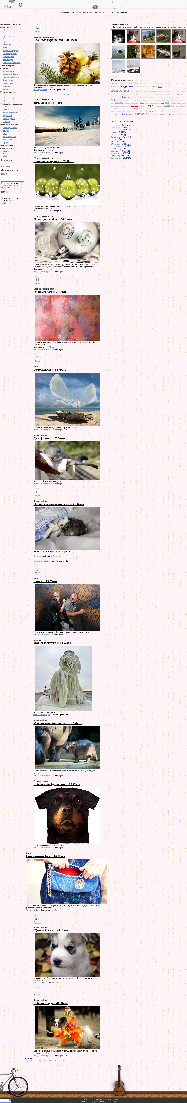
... (26, 1061)
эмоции (183, 114)
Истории (6, 86)
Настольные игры (10, 33)
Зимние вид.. (116, 158)
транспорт (118, 114)
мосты (147, 100)
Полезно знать (8, 71)
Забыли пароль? (12, 185)
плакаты (113, 106)
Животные (120, 90)
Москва (143, 100)
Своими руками (9, 119)
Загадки (6, 131)
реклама (114, 108)
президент (141, 106)
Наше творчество (9, 137)
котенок (172, 94)
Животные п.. (116, 130)
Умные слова (8, 80)
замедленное (139, 91)
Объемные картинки (11, 98)
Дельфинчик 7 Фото (49, 438)
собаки (140, 111)
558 (55, 1061)
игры (178, 91)
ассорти (155, 83)
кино (141, 94)
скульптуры (130, 111)
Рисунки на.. (116, 125)
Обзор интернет (9, 30)
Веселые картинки (10, 95)
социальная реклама (153, 111)
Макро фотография (10, 51)
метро (130, 100)
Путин (172, 106)
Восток (136, 86)
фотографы (128, 113)
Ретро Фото (128, 108)
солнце (145, 111)
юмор (113, 116)
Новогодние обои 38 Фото (53, 219)
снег (135, 111)
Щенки (113, 135)
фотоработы (142, 113)
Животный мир (9, 39)
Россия (151, 108)
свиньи (176, 108)
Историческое (8, 57)
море (138, 100)
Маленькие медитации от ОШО (13, 155)
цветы (171, 114)
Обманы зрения (9, 101)
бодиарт (161, 83)
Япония (120, 117)
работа (177, 106)
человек (178, 114)
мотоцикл (153, 100)
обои (142, 102)
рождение (145, 108)
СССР (167, 111)
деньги (148, 86)
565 (32, 1061)
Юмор (5, 89)
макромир (119, 100)
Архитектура (8, 60)
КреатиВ (126, 97)
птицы (167, 105)
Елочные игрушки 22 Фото (54, 161)
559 (51, 1061)
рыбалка (156, 108)
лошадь (169, 97)
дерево (153, 86)
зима (51, 150)
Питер (183, 103)
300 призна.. (115, 144)
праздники (134, 106)
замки (145, 91)
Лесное (113, 149)
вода (113, 86)
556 (61, 1061)
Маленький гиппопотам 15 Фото (58, 723)
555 (64, 1061)
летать (160, 97)
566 (28, 1061)
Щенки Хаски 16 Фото (51, 930)
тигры (112, 114)
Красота (115, 96)
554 (68, 1061)
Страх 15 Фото (45, 581)
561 (45, 1061)
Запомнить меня (11, 183)
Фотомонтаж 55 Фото (50, 369)
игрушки (173, 91)
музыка (159, 100)
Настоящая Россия (10, 128)
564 (35, 1061)
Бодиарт (6, 110)
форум (77, 13)
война (117, 86)
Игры (5, 134)
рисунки (137, 108)
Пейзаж (179, 103)
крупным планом (136, 97)
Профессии (159, 106)
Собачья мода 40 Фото (51, 1003)
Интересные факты (10, 74)
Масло (51, 347)
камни (118, 94)
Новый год (53, 87)
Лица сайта (7, 140)
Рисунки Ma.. (116, 146)
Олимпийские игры (155, 103)
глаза (140, 86)
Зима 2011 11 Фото (48, 102)
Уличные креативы (10, 113)
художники (159, 114)
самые (171, 108)
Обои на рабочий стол (11, 63)
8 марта (113, 83)
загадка (133, 91)
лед (154, 97)
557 (58, 1061)
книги (149, 94)
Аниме (141, 83)
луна (173, 97)
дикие (165, 86)
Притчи (6, 151)
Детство (114, 139)
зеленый (159, 91)
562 (41, 1061)
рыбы (161, 108)
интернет (182, 91)
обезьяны (127, 103)
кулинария (149, 97)
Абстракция (123, 83)
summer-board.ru (178, 27)
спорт (161, 111)
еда (174, 86)
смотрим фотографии (42, 152)
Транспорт (7, 45)
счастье (178, 111)
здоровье (152, 91)
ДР (171, 86)
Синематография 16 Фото (45, 856)
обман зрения (134, 103)
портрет (128, 106)
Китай (145, 94)
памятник (173, 103)
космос (167, 94)
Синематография (32, 910)
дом (169, 86)
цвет (166, 114)
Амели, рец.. (116, 156)
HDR (117, 83)
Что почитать (8, 83)
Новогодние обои (40, 90)
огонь (146, 103)
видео (181, 83)
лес (157, 97)
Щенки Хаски (39, 983)
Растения (182, 106)
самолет (166, 108)
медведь (126, 100)
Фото (5, 107)
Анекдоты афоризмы (11, 77)
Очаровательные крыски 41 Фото (59, 504)
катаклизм (136, 94)
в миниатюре (168, 83)
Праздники (7, 143)
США (182, 111)
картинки (123, 94)
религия (121, 108)
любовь (178, 97)
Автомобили (132, 83)
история (113, 94)
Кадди (113, 132)
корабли (162, 94)
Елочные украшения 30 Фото (56, 40)
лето (164, 97)
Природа (6, 42)
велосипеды (176, 83)
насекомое (173, 100)
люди (113, 99)
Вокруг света (126, 86)
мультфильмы (165, 100)
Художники (7, 116)
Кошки (179, 94)
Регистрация (6, 187)
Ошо (167, 102)
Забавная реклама (10, 54)
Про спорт (7, 36)
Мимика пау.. (116, 153)
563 (38, 1061)
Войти (3, 185)
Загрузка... (68, 94)
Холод (151, 114)
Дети (5, 48)
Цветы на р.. (115, 151)
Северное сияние (120, 111)
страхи (173, 111)
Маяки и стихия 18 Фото (52, 643)
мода (134, 100)
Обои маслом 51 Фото (50, 291)
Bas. (89, 1099)
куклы (143, 97)
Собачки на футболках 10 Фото (57, 784)
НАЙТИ (4, 203)
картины (130, 94)
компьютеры (155, 94)
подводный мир (120, 106)
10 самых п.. (115, 142)
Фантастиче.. (116, 137)
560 (48, 1061)
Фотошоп (6, 122)
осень (162, 103)
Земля (163, 91)
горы (144, 86)
